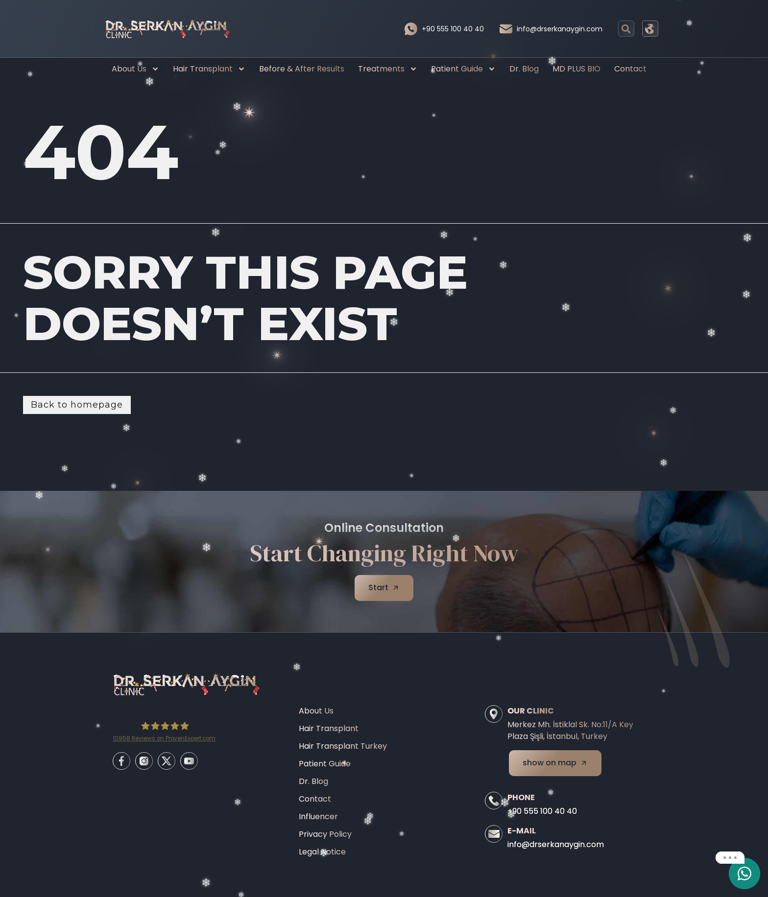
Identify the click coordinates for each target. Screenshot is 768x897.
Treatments (387, 69)
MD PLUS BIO (576, 68)
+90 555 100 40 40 (453, 29)
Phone (521, 797)
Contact (630, 68)
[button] (626, 29)
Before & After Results (301, 68)
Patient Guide (463, 69)
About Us (135, 69)
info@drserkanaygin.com (559, 29)
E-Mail (521, 830)
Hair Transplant (209, 69)
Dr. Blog (524, 68)
